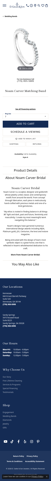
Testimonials (8, 392)
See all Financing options (25, 109)
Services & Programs (11, 384)
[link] (27, 5)
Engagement (8, 412)
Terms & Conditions (14, 461)
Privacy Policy (32, 456)
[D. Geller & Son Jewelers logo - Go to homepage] (17, 5)
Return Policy (18, 456)
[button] (39, 5)
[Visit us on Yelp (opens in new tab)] (25, 441)
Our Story (7, 377)
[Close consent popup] (47, 476)
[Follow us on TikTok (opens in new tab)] (12, 441)
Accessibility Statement (34, 461)
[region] (25, 49)
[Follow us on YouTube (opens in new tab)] (5, 441)
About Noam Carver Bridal (25, 177)
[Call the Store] (9, 304)
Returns (37, 144)
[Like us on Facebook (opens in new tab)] (18, 441)
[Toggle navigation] (4, 5)
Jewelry (6, 424)
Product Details (25, 170)
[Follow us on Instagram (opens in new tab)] (31, 441)
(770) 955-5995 (25, 81)
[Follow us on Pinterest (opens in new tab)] (38, 441)
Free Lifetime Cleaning (12, 380)
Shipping (14, 144)
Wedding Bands (11, 16)
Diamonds (7, 420)
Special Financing (10, 388)
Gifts (5, 427)
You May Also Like (25, 264)
